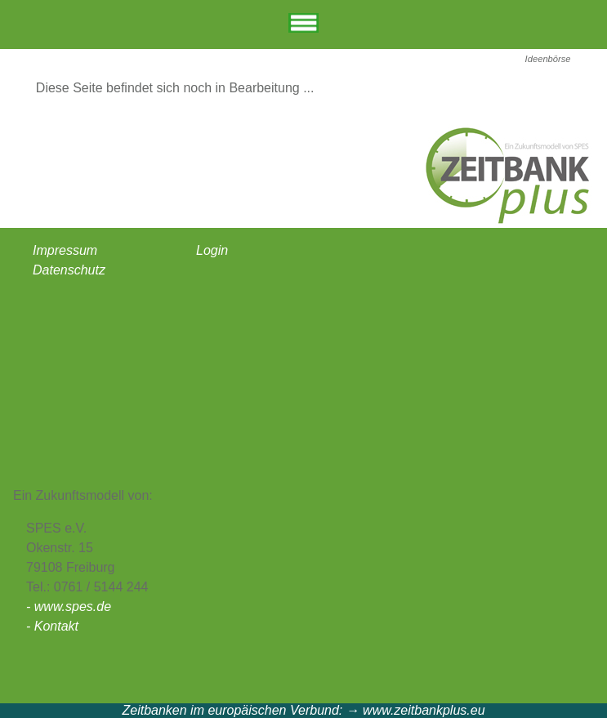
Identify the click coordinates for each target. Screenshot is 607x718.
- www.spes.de (68, 606)
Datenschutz (69, 270)
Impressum (65, 250)
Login (212, 250)
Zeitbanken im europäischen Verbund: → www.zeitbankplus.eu (303, 710)
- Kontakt (52, 626)
